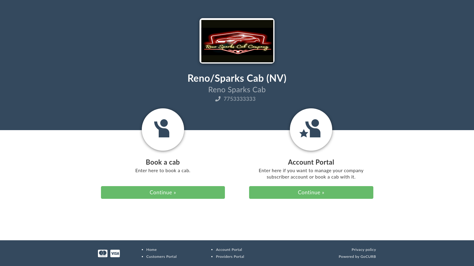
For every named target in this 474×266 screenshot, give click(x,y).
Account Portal (229, 249)
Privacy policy (364, 249)
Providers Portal (230, 256)
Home (151, 249)
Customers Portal (161, 256)
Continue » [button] (163, 192)
